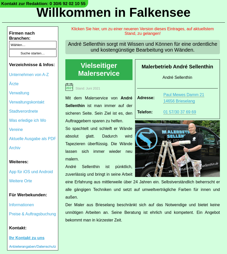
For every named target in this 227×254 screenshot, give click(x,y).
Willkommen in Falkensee (113, 12)
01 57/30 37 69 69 (179, 112)
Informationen (21, 205)
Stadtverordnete (23, 111)
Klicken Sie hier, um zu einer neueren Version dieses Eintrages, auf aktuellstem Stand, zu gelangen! (142, 31)
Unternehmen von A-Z (29, 74)
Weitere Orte (20, 181)
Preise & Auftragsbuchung (32, 214)
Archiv (14, 148)
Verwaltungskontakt (26, 102)
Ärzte (13, 84)
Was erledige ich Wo (27, 120)
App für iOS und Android (31, 172)
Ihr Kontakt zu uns (27, 238)
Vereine (16, 129)
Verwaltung (19, 93)
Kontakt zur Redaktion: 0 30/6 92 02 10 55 (43, 3)
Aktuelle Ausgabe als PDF (32, 139)
